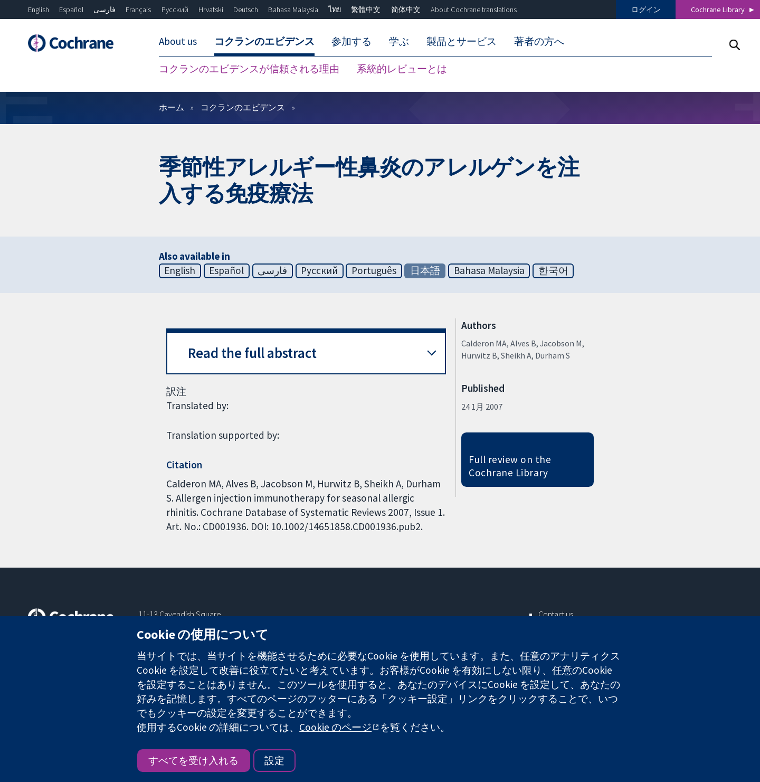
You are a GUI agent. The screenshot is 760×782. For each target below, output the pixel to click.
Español (71, 9)
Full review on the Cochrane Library (510, 466)
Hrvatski (210, 9)
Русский (175, 9)
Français (138, 9)
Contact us (555, 614)
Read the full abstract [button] (252, 353)
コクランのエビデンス (243, 107)
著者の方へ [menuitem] (539, 41)
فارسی (104, 9)
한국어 (553, 270)
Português (374, 270)
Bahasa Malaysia (293, 9)
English (38, 9)
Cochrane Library (718, 9)
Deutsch (245, 9)
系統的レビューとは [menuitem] (402, 68)
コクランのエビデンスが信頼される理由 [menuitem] (249, 68)
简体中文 (406, 9)
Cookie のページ (335, 727)
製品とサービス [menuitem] (461, 41)
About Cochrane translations (474, 9)
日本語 (425, 270)
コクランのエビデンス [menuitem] (264, 41)
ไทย (334, 9)
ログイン (646, 9)
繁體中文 (366, 9)
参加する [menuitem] (351, 41)
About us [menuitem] (178, 41)
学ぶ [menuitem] (399, 41)
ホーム (171, 107)
